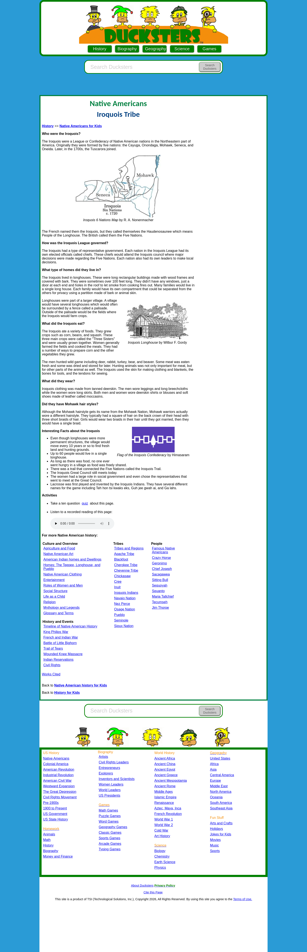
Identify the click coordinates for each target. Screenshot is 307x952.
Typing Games (109, 849)
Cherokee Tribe (125, 565)
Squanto (158, 591)
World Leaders (110, 790)
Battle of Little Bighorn (60, 643)
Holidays (216, 829)
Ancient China (164, 764)
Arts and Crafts (221, 823)
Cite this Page (153, 892)
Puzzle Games (110, 816)
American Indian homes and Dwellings (72, 559)
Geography (155, 48)
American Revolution (58, 769)
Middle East (219, 786)
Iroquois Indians (126, 592)
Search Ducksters (209, 66)
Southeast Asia (221, 808)
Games (209, 48)
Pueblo (119, 615)
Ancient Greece (166, 775)
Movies (215, 840)
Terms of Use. (242, 899)
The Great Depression (59, 791)
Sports (215, 851)
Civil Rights (51, 665)
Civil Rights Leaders (114, 762)
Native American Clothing (62, 574)
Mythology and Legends (61, 607)
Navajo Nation (125, 598)
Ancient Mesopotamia (170, 780)
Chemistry (161, 856)
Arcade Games (110, 843)
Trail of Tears (53, 648)
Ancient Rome (164, 786)
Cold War (161, 830)
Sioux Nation (123, 626)
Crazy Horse (161, 558)
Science (182, 48)
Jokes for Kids (220, 834)
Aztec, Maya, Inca (167, 808)
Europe (215, 780)
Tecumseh (160, 602)
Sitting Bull (160, 580)
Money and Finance (58, 856)
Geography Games (113, 827)
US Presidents (109, 795)
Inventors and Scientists (117, 779)
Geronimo (159, 563)
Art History (162, 836)
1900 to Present (55, 808)
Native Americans (56, 758)
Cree (118, 581)
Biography (127, 48)
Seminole (121, 620)
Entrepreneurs (109, 768)
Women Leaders (111, 784)
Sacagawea (161, 574)
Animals (49, 834)
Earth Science (164, 862)
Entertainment (54, 580)
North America (220, 791)
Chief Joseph (162, 569)
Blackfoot (121, 559)
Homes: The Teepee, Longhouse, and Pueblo (71, 567)
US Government (55, 814)
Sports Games (109, 838)
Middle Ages (163, 791)
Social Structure (55, 591)
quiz (85, 503)
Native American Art (58, 554)
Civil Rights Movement (60, 797)
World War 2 (163, 825)
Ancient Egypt (164, 769)
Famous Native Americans (163, 550)
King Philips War (55, 632)
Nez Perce (122, 604)
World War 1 (163, 819)
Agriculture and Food (59, 548)
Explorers (106, 773)
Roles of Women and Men (63, 585)
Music (214, 845)
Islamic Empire (165, 797)
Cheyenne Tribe (126, 570)
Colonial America (55, 764)
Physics (160, 867)
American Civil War (57, 780)
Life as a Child (54, 596)
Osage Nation (124, 609)
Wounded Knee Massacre (63, 654)
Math (47, 840)
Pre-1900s (51, 803)
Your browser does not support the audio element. (82, 523)
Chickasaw (122, 576)
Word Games (109, 821)
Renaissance (164, 803)
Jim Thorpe (160, 607)
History (99, 48)
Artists (103, 757)
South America (221, 803)
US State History (55, 819)
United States (220, 758)
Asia (213, 769)
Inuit (117, 587)
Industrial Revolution (58, 775)
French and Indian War (60, 637)
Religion (49, 602)
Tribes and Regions (128, 548)
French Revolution (168, 814)
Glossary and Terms (58, 613)
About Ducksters (142, 885)
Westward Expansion (59, 786)
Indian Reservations (58, 659)
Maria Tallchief (163, 596)
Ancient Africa (164, 758)
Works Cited (51, 674)
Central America (222, 775)
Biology (159, 851)
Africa (214, 764)
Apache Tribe (124, 554)
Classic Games (110, 832)
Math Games (108, 810)
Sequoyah (159, 585)
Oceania (216, 797)
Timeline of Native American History (70, 626)
